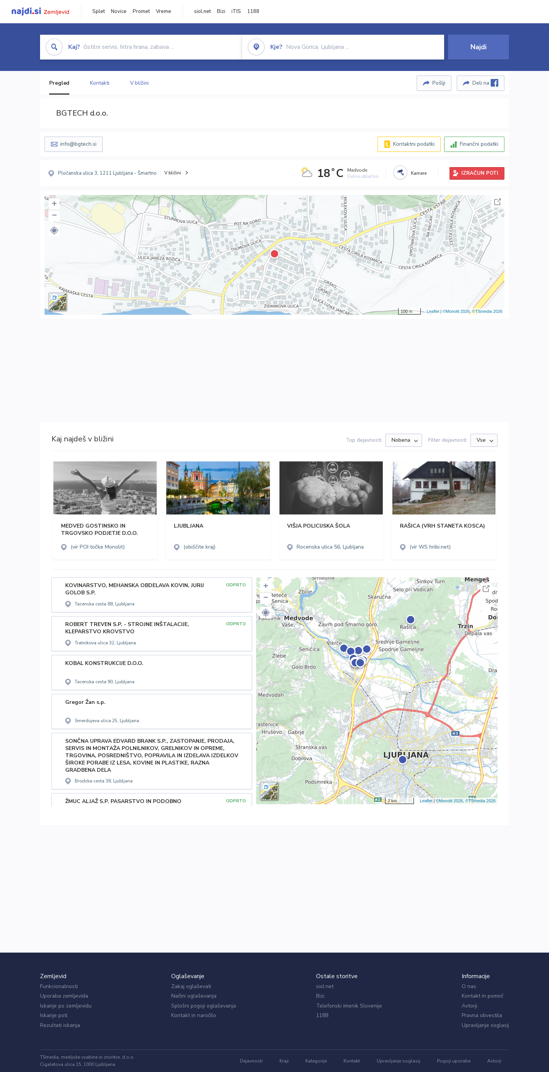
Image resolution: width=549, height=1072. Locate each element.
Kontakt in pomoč (482, 996)
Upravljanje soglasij (485, 1025)
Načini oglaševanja (194, 996)
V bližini (139, 83)
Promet (141, 11)
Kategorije (316, 1061)
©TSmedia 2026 (487, 311)
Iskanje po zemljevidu (66, 1005)
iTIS (236, 11)
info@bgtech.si (78, 144)
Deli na (485, 83)
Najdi (478, 47)
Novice (119, 11)
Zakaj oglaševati (191, 986)
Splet (98, 11)
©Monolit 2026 (456, 311)
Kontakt (352, 1061)
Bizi (221, 11)
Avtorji (469, 1005)
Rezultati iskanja (60, 1025)
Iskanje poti (53, 1015)
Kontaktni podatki (414, 144)
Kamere (419, 173)
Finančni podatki (479, 144)
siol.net (202, 11)
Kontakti (99, 83)
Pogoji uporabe (453, 1061)
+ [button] (54, 204)
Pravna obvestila (482, 1015)
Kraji (284, 1061)
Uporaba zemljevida (64, 996)
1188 (253, 11)
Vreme (163, 11)
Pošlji (438, 83)
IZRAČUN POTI (479, 173)
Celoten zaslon (497, 202)
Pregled (59, 83)
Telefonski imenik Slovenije (349, 1005)
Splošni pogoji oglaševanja (203, 1005)
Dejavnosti (251, 1061)
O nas (469, 986)
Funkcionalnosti (59, 986)
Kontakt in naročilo (193, 1015)
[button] (54, 230)
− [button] (54, 216)
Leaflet (433, 311)
